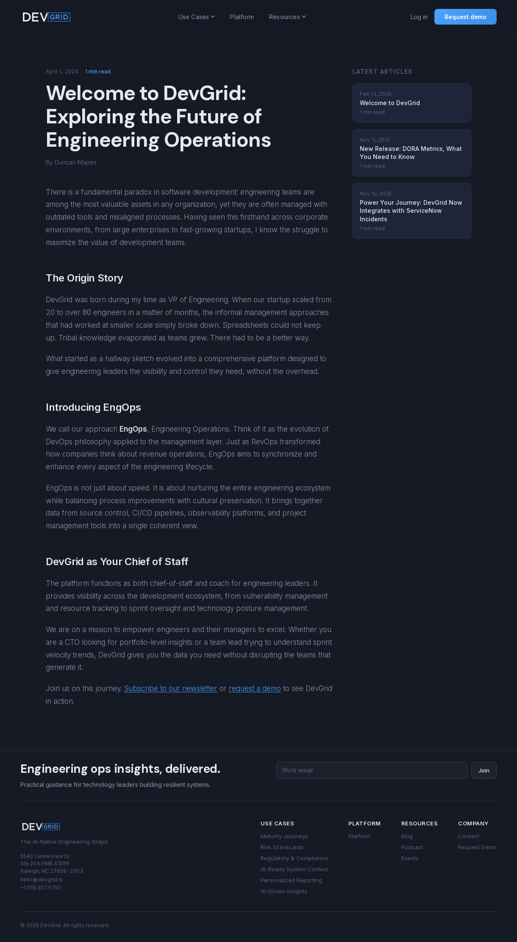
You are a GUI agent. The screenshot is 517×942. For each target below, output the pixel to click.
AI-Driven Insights (284, 891)
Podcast (412, 847)
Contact (468, 836)
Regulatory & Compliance (294, 858)
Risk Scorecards (282, 847)
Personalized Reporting (291, 880)
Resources (287, 16)
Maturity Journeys (284, 836)
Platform (242, 16)
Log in (419, 16)
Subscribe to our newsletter (170, 688)
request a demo (255, 688)
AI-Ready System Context (294, 869)
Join (483, 770)
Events (410, 858)
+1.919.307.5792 (40, 887)
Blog (407, 836)
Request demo (465, 16)
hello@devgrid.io (41, 879)
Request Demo (477, 847)
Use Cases (196, 16)
